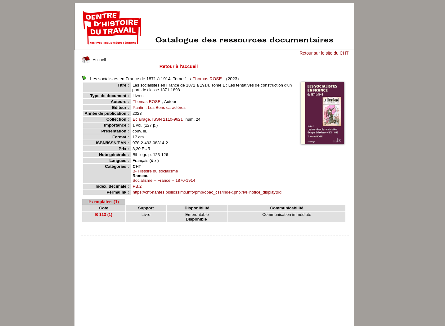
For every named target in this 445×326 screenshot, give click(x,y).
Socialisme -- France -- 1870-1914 (164, 180)
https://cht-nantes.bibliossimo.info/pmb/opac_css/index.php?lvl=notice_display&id (207, 192)
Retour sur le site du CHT (323, 53)
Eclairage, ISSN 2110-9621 (158, 119)
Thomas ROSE (207, 78)
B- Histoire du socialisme (155, 171)
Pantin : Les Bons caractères (159, 107)
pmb (215, 239)
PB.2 (137, 186)
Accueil (93, 59)
